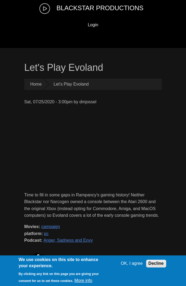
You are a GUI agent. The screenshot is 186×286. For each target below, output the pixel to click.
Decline (156, 263)
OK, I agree (132, 263)
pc (46, 233)
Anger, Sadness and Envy (68, 240)
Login (93, 25)
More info (83, 280)
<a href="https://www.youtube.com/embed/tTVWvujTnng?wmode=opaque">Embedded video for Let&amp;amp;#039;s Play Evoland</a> (93, 148)
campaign (50, 226)
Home (36, 84)
